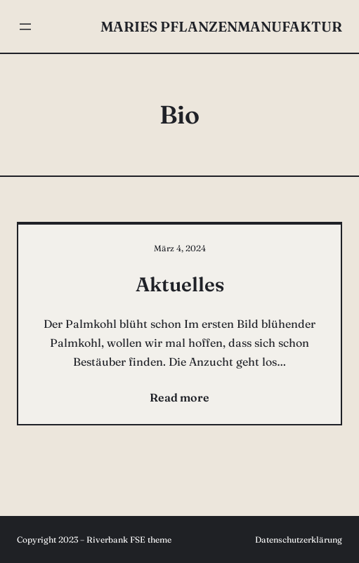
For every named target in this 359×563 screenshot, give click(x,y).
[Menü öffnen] (25, 26)
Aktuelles (180, 284)
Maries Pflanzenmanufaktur (221, 26)
